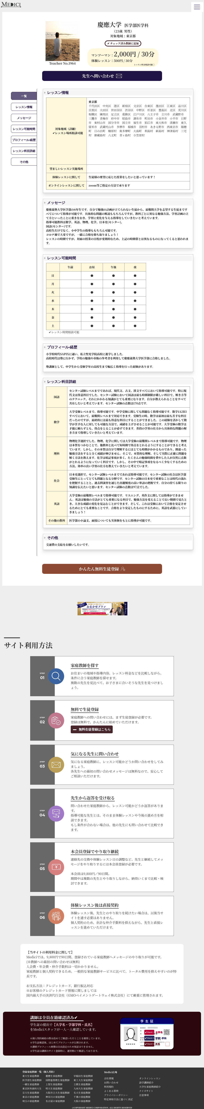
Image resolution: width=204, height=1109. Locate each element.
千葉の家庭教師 (82, 1096)
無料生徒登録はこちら (94, 729)
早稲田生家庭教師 (83, 1076)
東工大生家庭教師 (83, 1080)
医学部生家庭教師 (32, 1080)
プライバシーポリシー (116, 1095)
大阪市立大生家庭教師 (58, 1092)
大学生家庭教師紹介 (150, 1086)
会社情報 (109, 1078)
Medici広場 (110, 1072)
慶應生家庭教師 (54, 1076)
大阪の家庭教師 (82, 1101)
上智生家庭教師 (54, 1084)
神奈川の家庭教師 (55, 1096)
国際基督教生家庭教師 (58, 1080)
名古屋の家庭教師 (55, 1101)
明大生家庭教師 (54, 1088)
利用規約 (109, 1086)
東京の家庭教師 (30, 1096)
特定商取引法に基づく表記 (119, 1099)
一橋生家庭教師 (30, 1084)
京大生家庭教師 (30, 1092)
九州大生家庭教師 (83, 1088)
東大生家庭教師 (30, 1076)
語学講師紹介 (146, 1082)
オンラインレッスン (150, 1078)
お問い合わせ (111, 1082)
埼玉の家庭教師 (30, 1101)
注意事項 (144, 1095)
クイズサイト (146, 1090)
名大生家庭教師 (82, 1092)
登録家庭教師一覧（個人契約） (39, 1071)
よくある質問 (111, 1090)
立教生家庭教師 (82, 1084)
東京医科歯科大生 (32, 1088)
